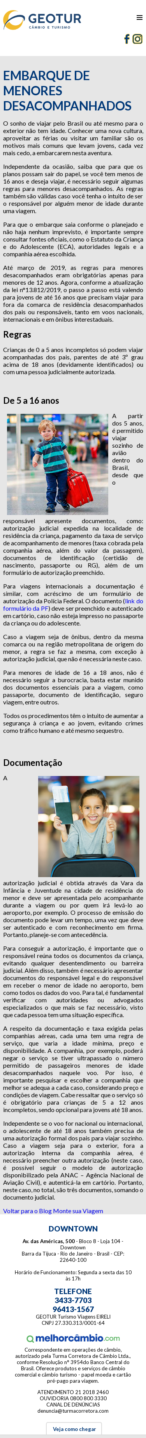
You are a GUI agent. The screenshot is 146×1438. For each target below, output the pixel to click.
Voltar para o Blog (27, 1210)
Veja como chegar (74, 1429)
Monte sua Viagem (78, 1210)
